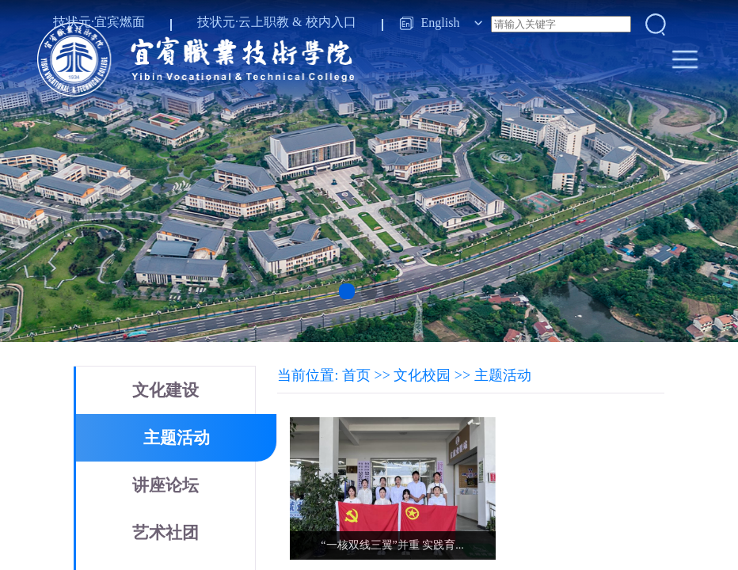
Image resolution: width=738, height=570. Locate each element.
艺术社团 (165, 532)
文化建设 (165, 390)
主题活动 (176, 437)
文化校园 (422, 375)
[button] (347, 291)
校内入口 (331, 21)
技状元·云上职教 (243, 21)
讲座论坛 (165, 485)
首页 (356, 375)
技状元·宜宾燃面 (99, 21)
